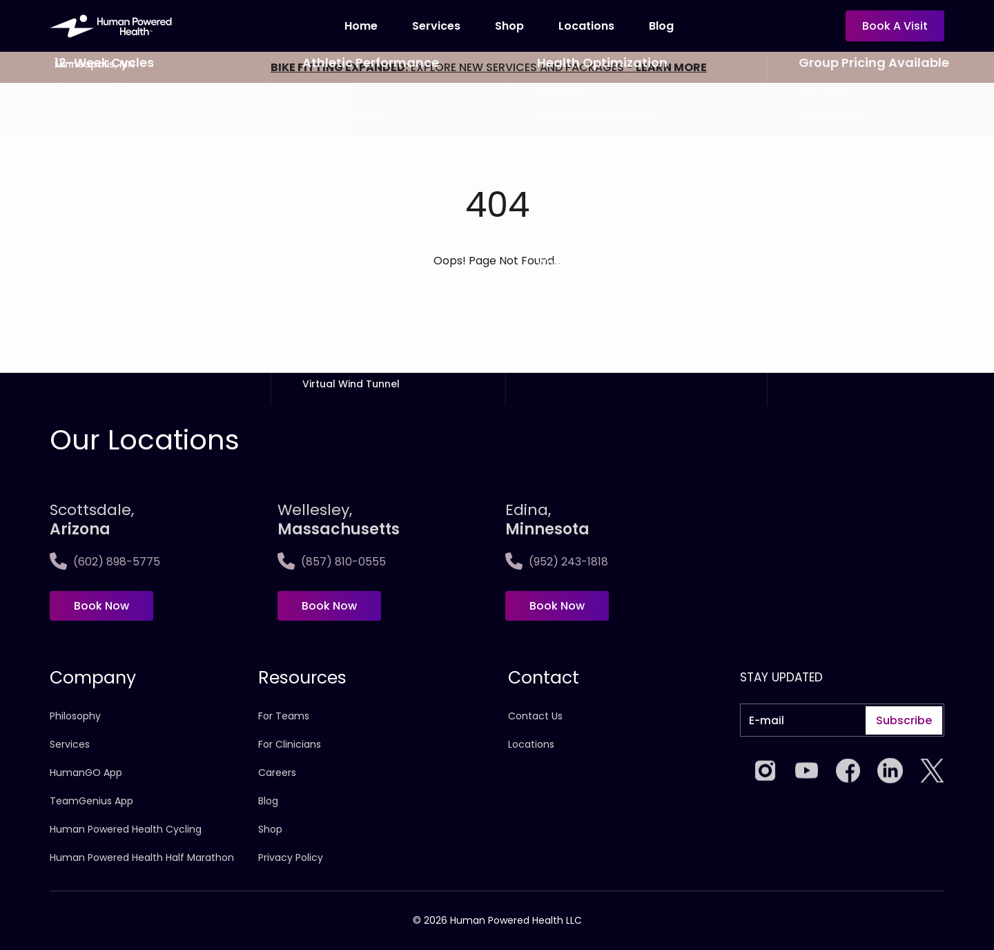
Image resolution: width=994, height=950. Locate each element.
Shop (509, 26)
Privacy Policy (290, 857)
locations (586, 26)
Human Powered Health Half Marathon (142, 857)
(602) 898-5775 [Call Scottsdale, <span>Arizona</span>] (105, 561)
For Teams (283, 716)
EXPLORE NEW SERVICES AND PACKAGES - (489, 67)
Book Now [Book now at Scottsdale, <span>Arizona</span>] (101, 606)
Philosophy (75, 716)
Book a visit (895, 26)
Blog (661, 26)
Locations (531, 744)
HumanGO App (86, 772)
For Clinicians (289, 744)
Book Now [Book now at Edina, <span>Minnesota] (557, 606)
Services (436, 26)
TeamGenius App (91, 801)
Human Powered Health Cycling (126, 829)
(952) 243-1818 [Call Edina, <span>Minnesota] (556, 561)
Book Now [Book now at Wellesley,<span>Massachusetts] (329, 606)
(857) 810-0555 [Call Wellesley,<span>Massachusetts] (331, 561)
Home (361, 26)
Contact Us (535, 716)
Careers (277, 772)
